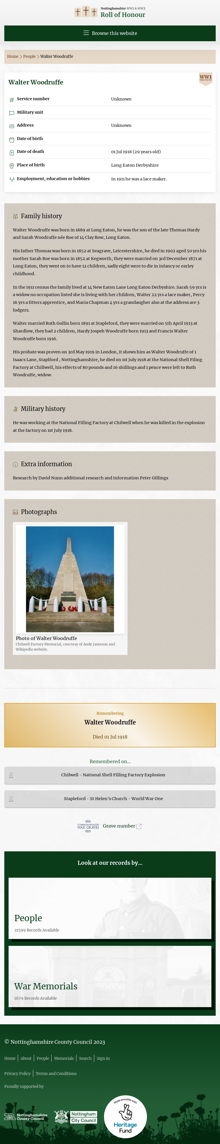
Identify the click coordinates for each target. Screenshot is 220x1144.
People (31, 56)
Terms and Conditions (56, 1073)
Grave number (122, 826)
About (26, 1058)
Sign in (103, 1058)
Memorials (64, 1058)
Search (85, 1058)
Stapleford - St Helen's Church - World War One (113, 798)
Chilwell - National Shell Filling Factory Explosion (113, 774)
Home (14, 56)
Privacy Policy (17, 1073)
